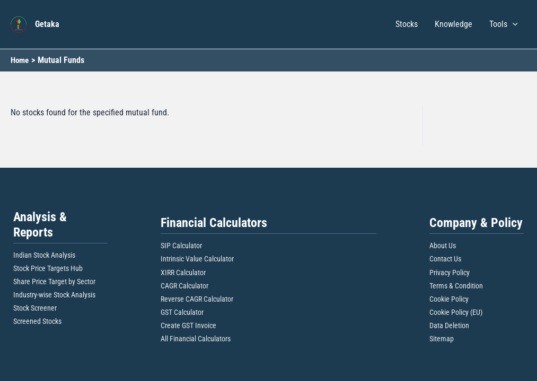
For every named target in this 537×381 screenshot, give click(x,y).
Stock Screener (35, 308)
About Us (442, 245)
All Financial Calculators (196, 338)
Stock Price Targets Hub (48, 268)
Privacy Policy (449, 272)
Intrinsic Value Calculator (197, 259)
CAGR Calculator (184, 286)
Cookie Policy (449, 299)
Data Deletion (449, 325)
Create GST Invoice (188, 325)
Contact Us (445, 259)
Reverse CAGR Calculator (197, 299)
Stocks (406, 24)
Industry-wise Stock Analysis (54, 295)
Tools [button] (503, 24)
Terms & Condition (456, 286)
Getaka (47, 24)
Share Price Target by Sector (54, 281)
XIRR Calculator (183, 272)
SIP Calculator (181, 245)
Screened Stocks (37, 321)
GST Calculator (182, 312)
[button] (512, 24)
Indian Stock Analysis (44, 255)
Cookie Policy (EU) (455, 312)
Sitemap (441, 338)
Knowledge (453, 24)
